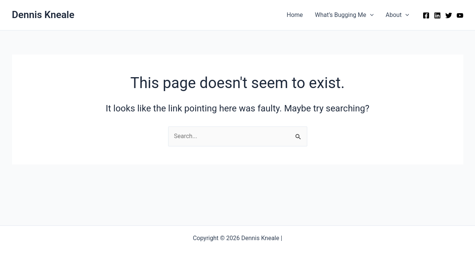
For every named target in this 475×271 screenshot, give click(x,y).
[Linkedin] (437, 15)
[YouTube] (460, 15)
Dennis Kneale (43, 14)
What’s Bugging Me (344, 15)
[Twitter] (448, 15)
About (397, 15)
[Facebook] (426, 15)
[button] (370, 15)
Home (295, 14)
